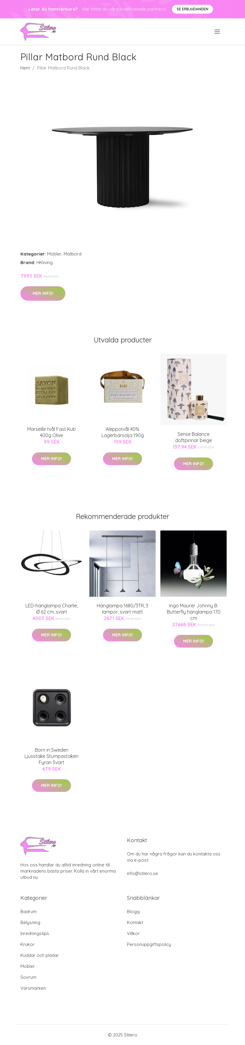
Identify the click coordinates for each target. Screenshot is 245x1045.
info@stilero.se (142, 873)
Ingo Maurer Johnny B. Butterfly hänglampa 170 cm (193, 612)
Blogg (133, 911)
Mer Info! (43, 293)
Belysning (30, 922)
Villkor (133, 933)
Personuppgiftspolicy (149, 944)
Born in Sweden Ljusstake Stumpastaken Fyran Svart (51, 756)
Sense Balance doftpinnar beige (193, 437)
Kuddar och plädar (39, 955)
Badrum (28, 911)
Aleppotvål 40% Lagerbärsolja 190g (122, 432)
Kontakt (135, 922)
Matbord (72, 254)
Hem (25, 68)
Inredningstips (34, 933)
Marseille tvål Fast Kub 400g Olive (51, 432)
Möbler (54, 254)
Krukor (27, 944)
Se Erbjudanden (192, 9)
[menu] (218, 31)
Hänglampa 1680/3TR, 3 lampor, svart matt (122, 609)
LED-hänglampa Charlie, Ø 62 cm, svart (51, 609)
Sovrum (28, 977)
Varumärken (33, 988)
